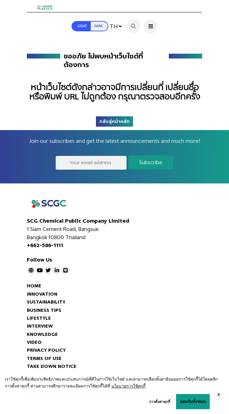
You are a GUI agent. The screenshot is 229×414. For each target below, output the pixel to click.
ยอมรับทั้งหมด (193, 401)
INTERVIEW (40, 326)
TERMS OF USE (44, 358)
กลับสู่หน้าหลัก (114, 121)
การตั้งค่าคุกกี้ (159, 402)
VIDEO (34, 342)
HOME (34, 285)
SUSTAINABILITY (46, 302)
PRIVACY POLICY (46, 350)
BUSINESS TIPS (44, 310)
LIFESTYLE (39, 318)
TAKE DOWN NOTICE (51, 366)
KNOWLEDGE (42, 334)
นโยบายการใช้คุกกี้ (128, 386)
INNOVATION (42, 294)
